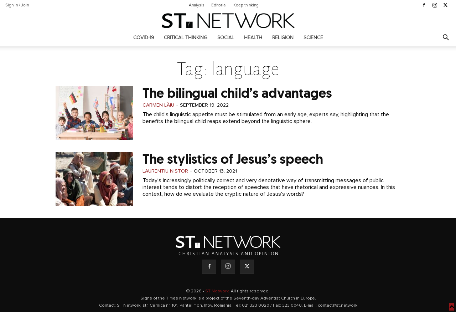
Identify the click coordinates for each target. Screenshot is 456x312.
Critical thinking (185, 37)
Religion (283, 37)
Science (313, 37)
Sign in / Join (17, 5)
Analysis (196, 5)
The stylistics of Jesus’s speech (232, 159)
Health (253, 37)
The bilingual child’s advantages (237, 93)
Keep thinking (246, 5)
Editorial (219, 5)
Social (225, 37)
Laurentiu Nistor (165, 171)
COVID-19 (143, 37)
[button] (445, 38)
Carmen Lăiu (158, 105)
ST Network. (218, 291)
